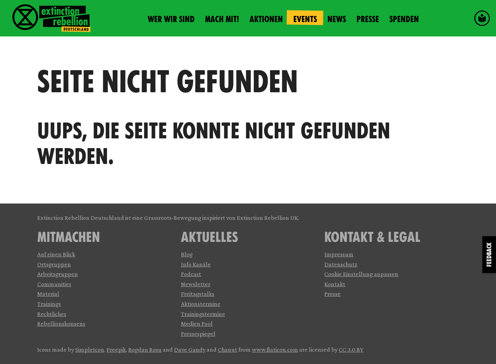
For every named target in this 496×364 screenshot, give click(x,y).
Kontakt (334, 284)
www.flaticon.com (275, 349)
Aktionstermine (200, 303)
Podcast (191, 274)
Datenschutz (340, 264)
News (336, 19)
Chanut (227, 349)
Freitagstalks (197, 293)
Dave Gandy (189, 349)
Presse (367, 19)
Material (48, 293)
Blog (187, 254)
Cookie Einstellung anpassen (361, 274)
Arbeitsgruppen (57, 274)
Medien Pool (197, 323)
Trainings (49, 303)
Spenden (404, 19)
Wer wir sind (171, 19)
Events (305, 19)
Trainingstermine (203, 314)
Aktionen (266, 19)
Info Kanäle (196, 264)
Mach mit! (222, 19)
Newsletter (195, 284)
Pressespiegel (198, 333)
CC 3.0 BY (351, 349)
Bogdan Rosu (145, 349)
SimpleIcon (89, 349)
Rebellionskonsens (61, 323)
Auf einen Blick (56, 254)
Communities (54, 284)
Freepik (116, 349)
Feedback (489, 254)
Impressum (338, 254)
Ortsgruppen (54, 264)
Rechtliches (51, 314)
